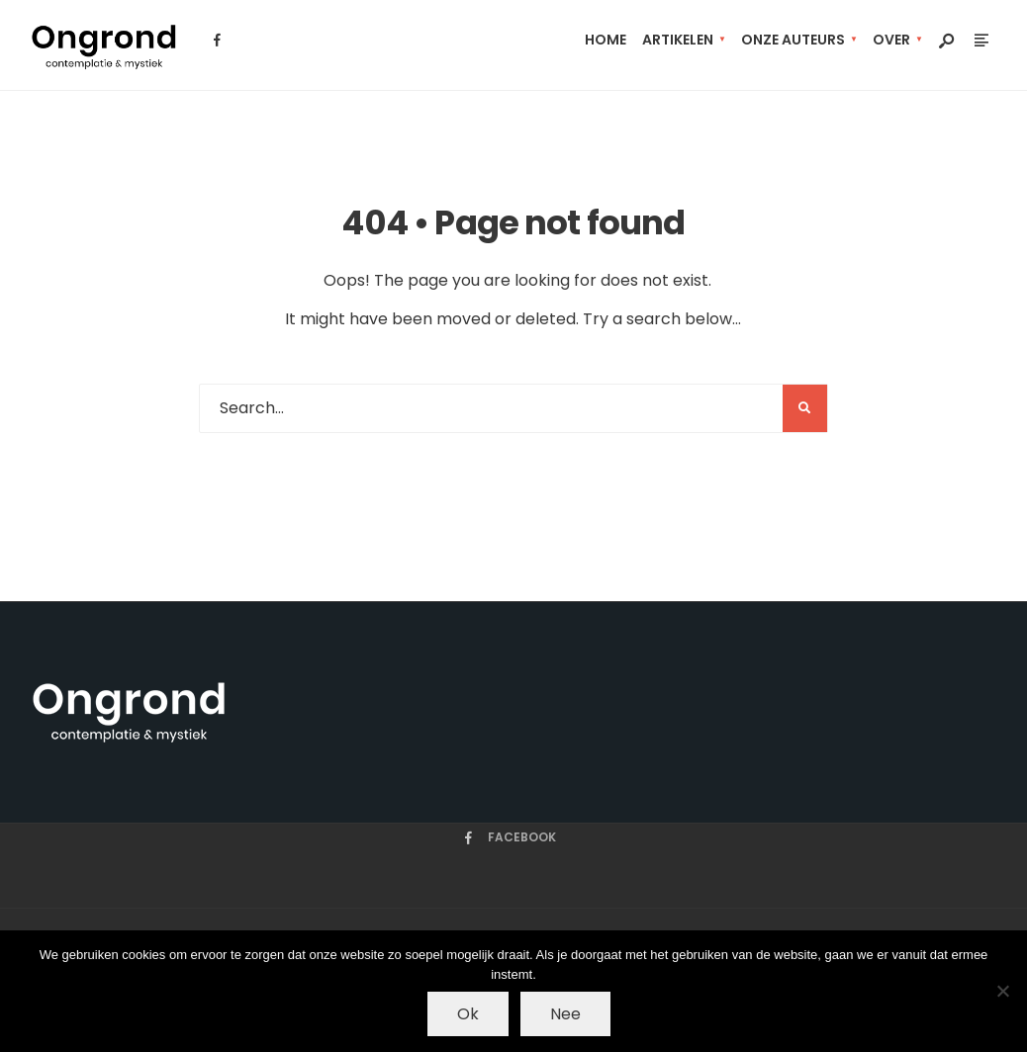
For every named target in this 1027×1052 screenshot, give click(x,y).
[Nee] (1002, 991)
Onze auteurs (793, 39)
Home (605, 39)
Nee (565, 1014)
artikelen (677, 39)
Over (891, 39)
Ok (468, 1014)
